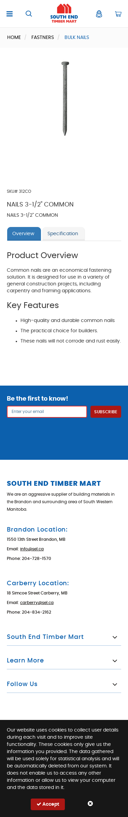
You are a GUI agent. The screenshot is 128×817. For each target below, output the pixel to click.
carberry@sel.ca (37, 603)
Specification (62, 233)
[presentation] (64, 434)
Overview (23, 233)
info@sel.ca (32, 549)
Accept (48, 804)
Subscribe (105, 412)
